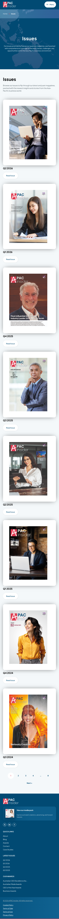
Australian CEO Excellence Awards (15, 881)
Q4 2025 (6, 867)
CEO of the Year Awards (12, 888)
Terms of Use (8, 912)
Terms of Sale (8, 908)
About (5, 836)
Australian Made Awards (12, 884)
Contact (6, 846)
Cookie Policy (8, 905)
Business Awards (9, 891)
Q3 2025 (6, 870)
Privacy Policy (8, 915)
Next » (29, 783)
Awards (6, 843)
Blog (5, 839)
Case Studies (8, 850)
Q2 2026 (6, 860)
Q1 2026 (6, 863)
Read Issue (10, 176)
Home (5, 14)
